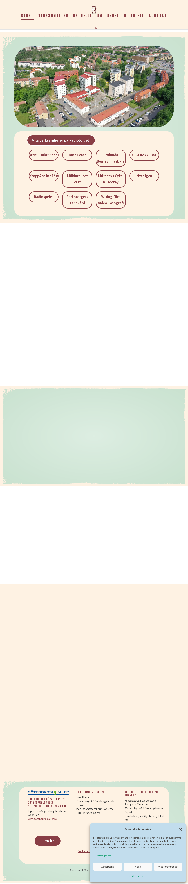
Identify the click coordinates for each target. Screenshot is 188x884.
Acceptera (107, 866)
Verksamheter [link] (53, 16)
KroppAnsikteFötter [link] (45, 176)
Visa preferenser (168, 866)
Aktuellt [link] (82, 16)
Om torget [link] (108, 16)
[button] (180, 829)
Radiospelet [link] (44, 197)
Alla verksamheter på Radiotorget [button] (63, 140)
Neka (138, 866)
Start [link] (27, 16)
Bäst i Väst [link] (77, 155)
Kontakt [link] (158, 16)
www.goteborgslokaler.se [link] (42, 819)
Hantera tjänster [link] (103, 855)
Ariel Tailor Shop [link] (44, 155)
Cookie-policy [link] (136, 876)
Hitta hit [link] (134, 16)
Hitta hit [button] (48, 841)
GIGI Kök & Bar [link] (144, 155)
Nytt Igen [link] (144, 176)
